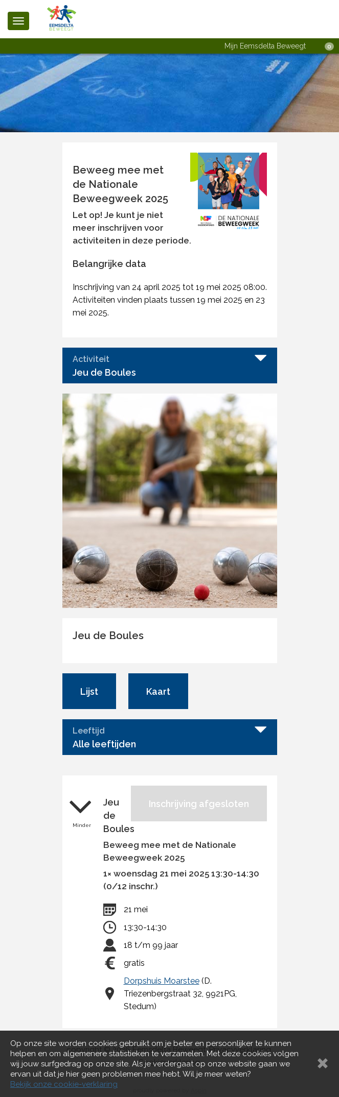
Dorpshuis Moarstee (161, 981)
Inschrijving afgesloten (199, 803)
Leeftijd (89, 731)
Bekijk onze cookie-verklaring (64, 1084)
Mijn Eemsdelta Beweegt (265, 46)
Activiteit (91, 359)
